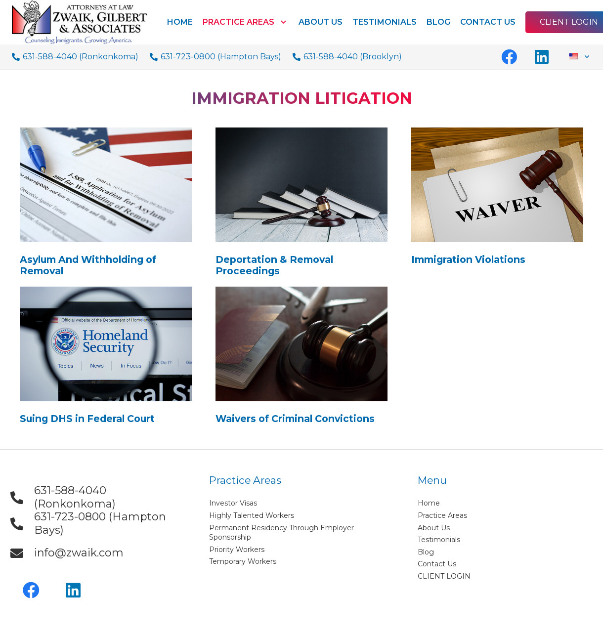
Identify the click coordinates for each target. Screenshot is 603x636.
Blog (426, 552)
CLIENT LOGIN (444, 576)
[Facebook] (509, 57)
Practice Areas (442, 515)
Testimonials (439, 539)
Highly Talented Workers (251, 515)
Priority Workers (236, 549)
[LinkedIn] (542, 57)
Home (429, 503)
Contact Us (437, 563)
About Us (434, 527)
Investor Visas (233, 503)
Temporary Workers (242, 561)
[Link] (79, 22)
